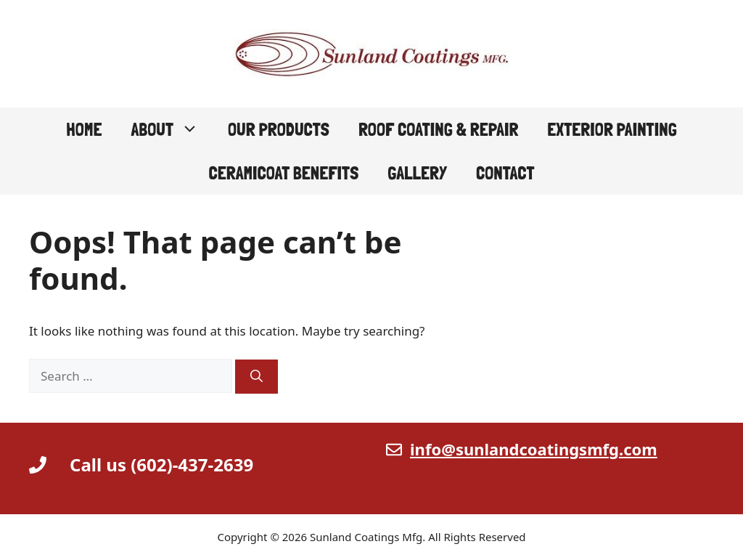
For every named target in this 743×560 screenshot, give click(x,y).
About (172, 129)
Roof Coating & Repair (438, 129)
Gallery (417, 173)
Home (84, 129)
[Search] (256, 377)
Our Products (278, 129)
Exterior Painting (611, 129)
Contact (505, 173)
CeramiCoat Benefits (283, 173)
